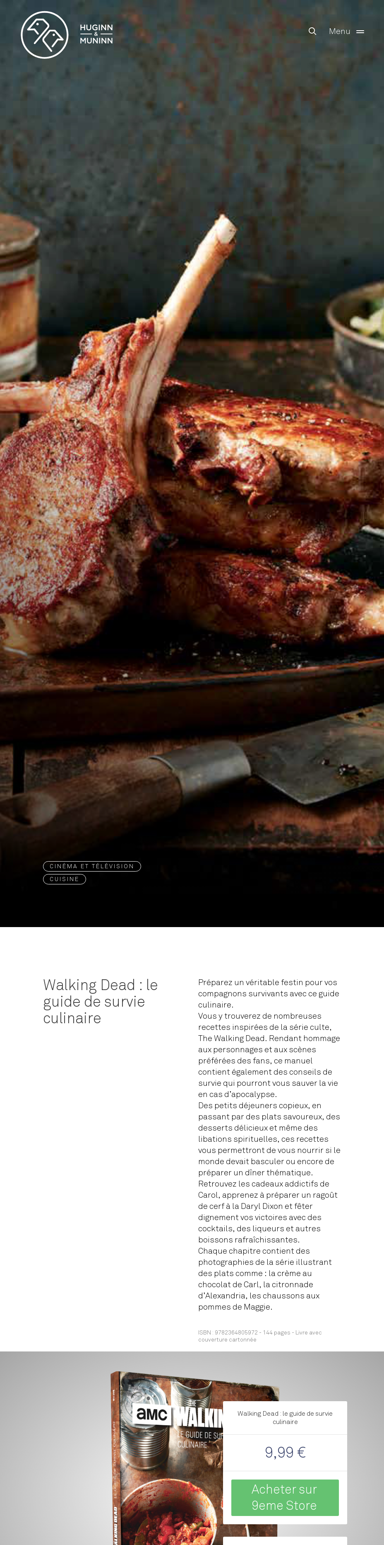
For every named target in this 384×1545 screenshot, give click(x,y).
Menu (348, 32)
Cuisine (64, 879)
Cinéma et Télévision (92, 866)
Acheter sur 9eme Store (284, 1497)
